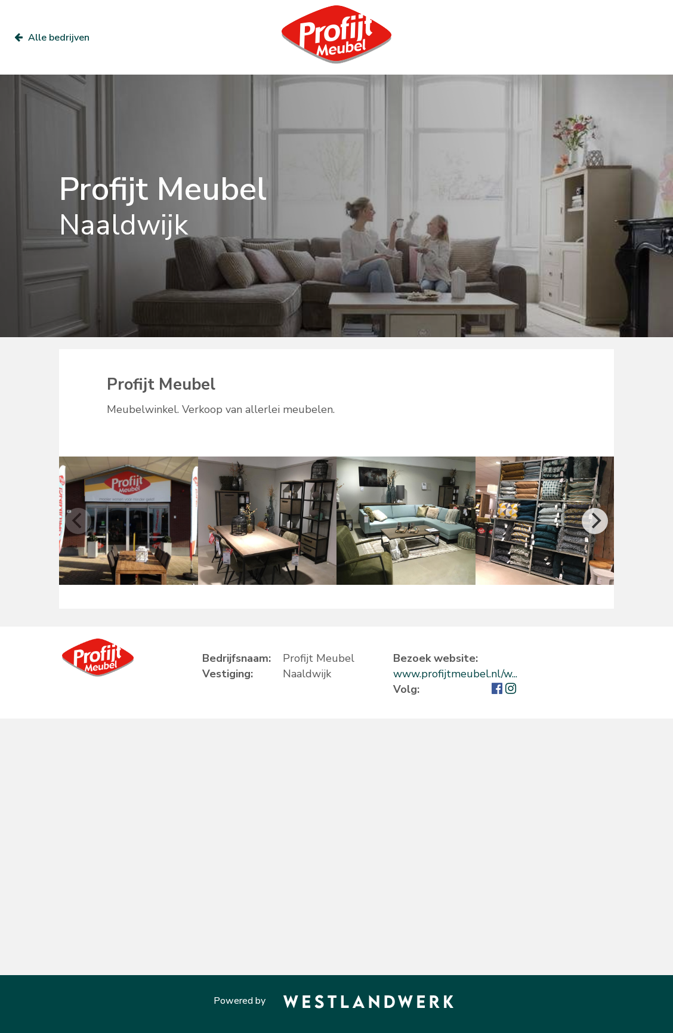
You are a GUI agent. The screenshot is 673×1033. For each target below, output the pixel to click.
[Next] (595, 521)
